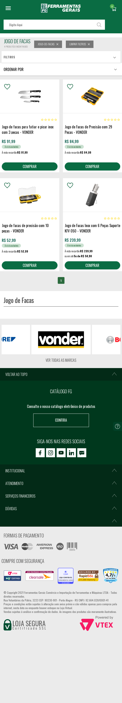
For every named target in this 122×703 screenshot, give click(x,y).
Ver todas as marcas (61, 360)
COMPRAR (30, 166)
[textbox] (54, 25)
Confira (61, 420)
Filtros (9, 57)
